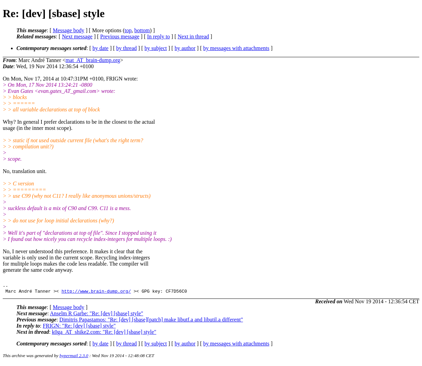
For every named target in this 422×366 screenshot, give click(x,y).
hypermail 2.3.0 (74, 357)
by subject (155, 48)
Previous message (119, 36)
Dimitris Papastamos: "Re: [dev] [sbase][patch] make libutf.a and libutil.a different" (151, 322)
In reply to (158, 36)
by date (100, 48)
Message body (68, 30)
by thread (126, 48)
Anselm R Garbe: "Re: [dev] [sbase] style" (96, 315)
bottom (142, 30)
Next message (77, 36)
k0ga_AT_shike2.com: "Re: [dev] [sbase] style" (104, 334)
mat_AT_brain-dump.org (93, 60)
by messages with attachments (236, 48)
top (128, 30)
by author (185, 48)
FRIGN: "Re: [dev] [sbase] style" (79, 328)
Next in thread (193, 36)
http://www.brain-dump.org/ (96, 293)
